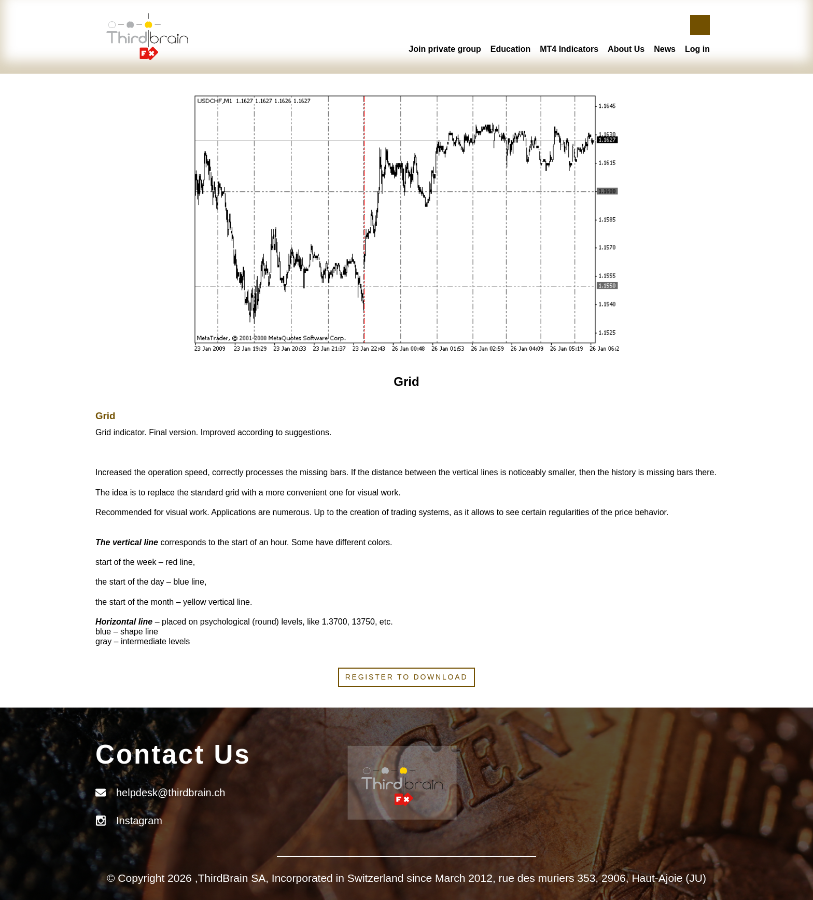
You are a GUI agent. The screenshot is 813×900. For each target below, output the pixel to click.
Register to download (406, 677)
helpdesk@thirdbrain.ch (170, 792)
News (665, 49)
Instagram (139, 820)
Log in (697, 49)
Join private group (445, 49)
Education (510, 49)
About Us (626, 49)
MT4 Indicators (569, 49)
